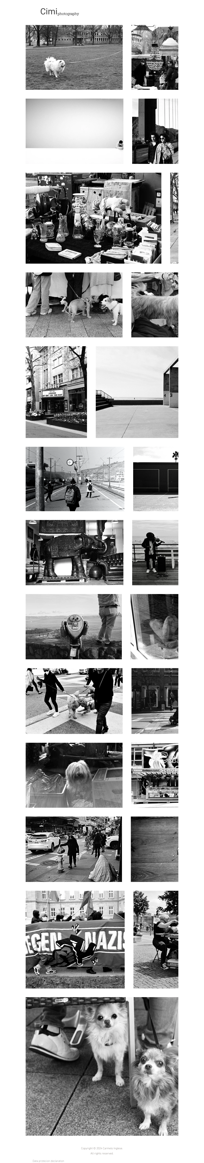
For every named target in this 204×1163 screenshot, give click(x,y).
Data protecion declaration (49, 1160)
